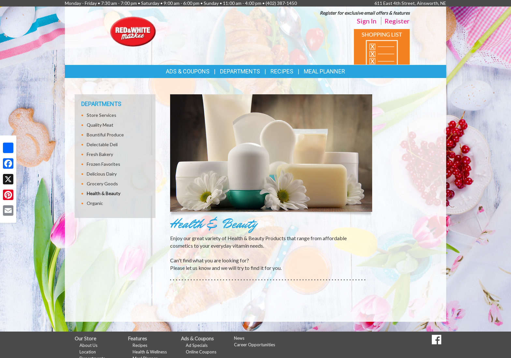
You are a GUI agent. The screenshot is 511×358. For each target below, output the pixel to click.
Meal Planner (324, 71)
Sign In (366, 21)
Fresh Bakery (100, 154)
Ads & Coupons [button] (188, 71)
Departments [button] (240, 71)
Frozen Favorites (103, 164)
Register (397, 21)
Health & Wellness (150, 351)
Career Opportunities (254, 344)
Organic (95, 203)
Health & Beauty (103, 193)
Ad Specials (197, 345)
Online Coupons (201, 351)
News (239, 338)
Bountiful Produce (105, 134)
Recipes (281, 71)
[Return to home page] (133, 31)
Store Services (101, 115)
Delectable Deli (102, 144)
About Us (88, 345)
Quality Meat (100, 125)
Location (88, 351)
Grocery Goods (102, 183)
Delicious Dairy (102, 174)
